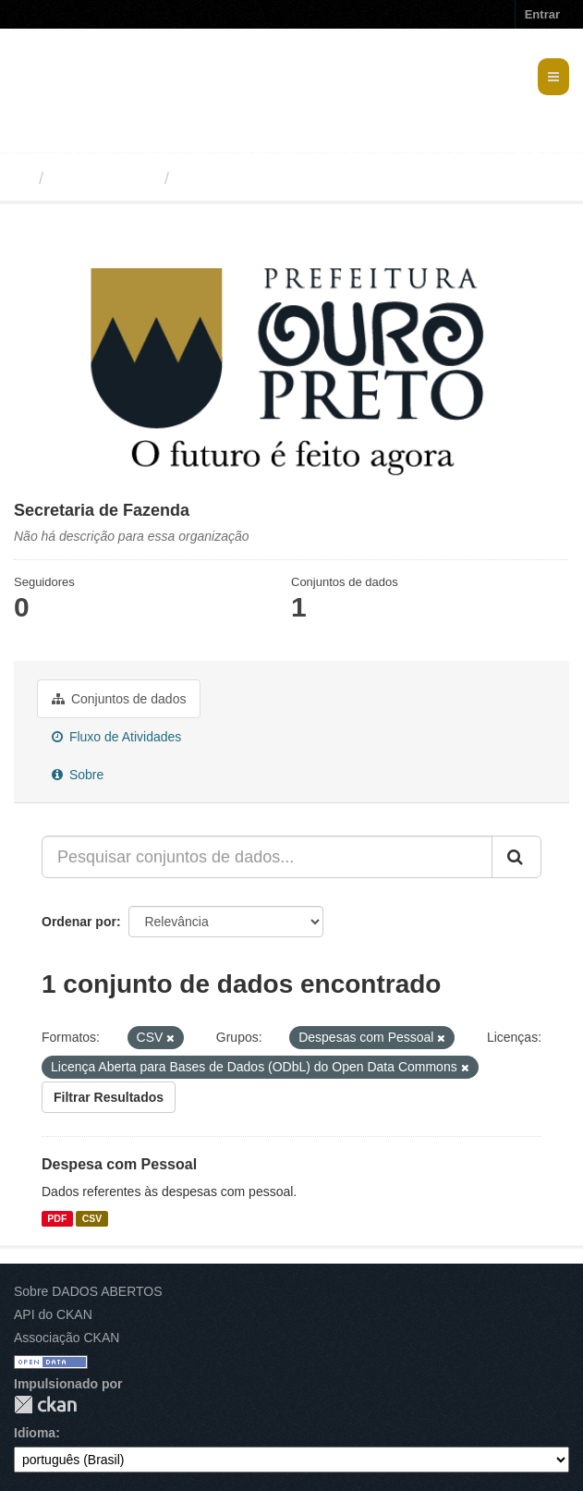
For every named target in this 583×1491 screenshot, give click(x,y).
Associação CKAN (66, 1337)
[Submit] (516, 857)
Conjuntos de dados (119, 698)
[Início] (22, 178)
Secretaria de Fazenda (266, 178)
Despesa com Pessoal (119, 1164)
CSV (92, 1218)
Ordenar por (79, 921)
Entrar (542, 14)
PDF (57, 1218)
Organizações (104, 178)
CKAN (45, 1404)
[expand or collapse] (553, 76)
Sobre (77, 774)
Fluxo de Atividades (116, 736)
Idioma (34, 1432)
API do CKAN (53, 1314)
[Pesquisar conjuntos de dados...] (267, 857)
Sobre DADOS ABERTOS (88, 1291)
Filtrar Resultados (109, 1097)
